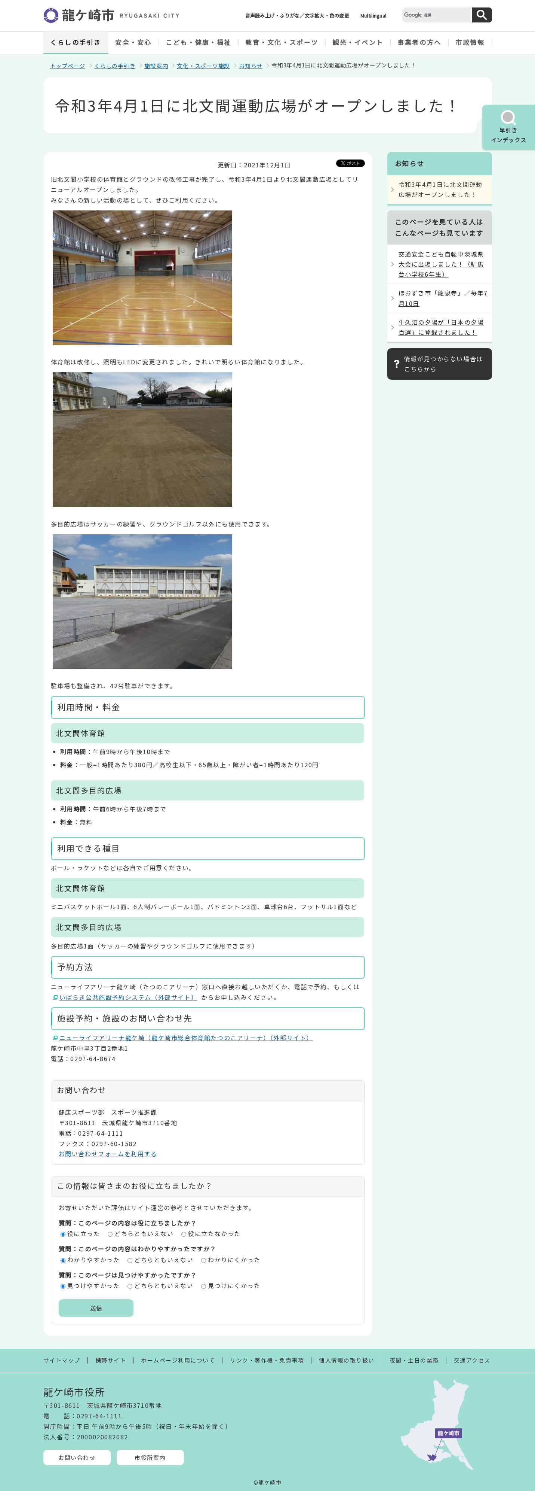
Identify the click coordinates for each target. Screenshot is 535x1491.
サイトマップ (61, 1360)
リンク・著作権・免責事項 (267, 1360)
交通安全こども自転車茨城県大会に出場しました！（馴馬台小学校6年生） (441, 264)
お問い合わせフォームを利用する (108, 1153)
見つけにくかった (234, 1285)
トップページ (68, 66)
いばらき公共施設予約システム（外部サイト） (128, 997)
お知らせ (250, 66)
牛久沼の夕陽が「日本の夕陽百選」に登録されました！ (441, 327)
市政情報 (470, 42)
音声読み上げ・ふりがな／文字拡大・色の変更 (297, 15)
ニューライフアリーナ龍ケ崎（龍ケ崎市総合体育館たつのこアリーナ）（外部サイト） (186, 1037)
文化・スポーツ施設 (203, 66)
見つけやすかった (93, 1285)
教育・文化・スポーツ (282, 42)
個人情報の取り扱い (347, 1360)
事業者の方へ (419, 42)
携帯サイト (110, 1360)
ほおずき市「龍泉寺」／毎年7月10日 (443, 297)
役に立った (83, 1233)
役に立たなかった (214, 1233)
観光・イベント (358, 42)
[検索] (436, 15)
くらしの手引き (75, 42)
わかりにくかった (234, 1259)
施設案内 (156, 66)
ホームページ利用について (178, 1360)
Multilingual (373, 15)
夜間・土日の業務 (414, 1360)
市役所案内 (150, 1457)
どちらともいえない (143, 1233)
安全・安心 (133, 42)
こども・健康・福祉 (198, 42)
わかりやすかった (93, 1259)
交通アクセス (472, 1360)
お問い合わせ (76, 1457)
